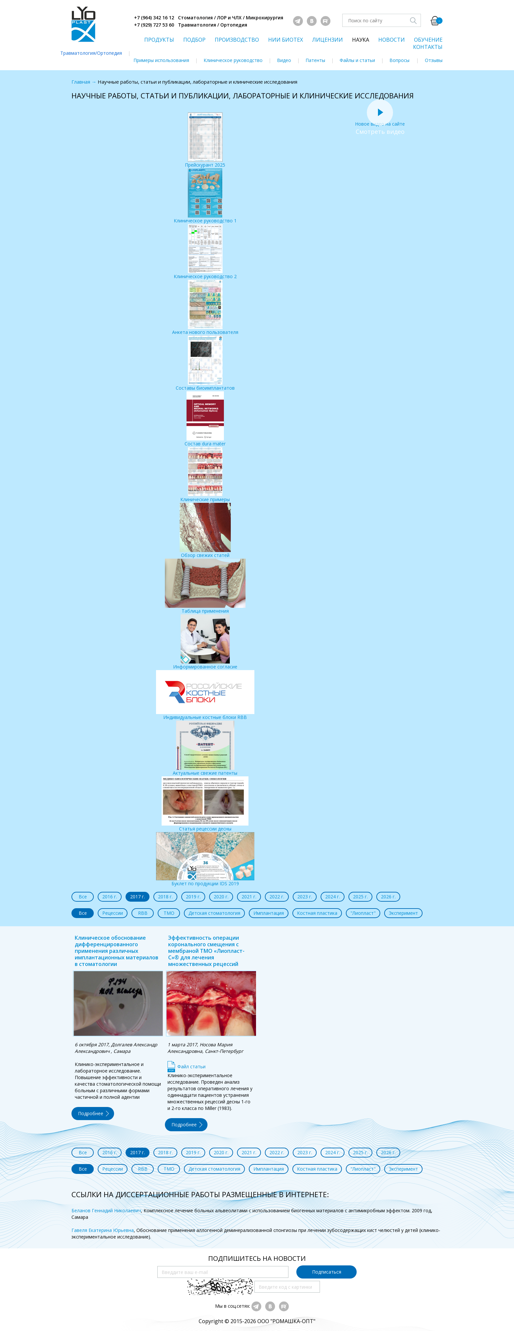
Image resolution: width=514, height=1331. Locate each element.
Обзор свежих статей (205, 530)
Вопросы (399, 60)
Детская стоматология (214, 913)
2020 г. (221, 896)
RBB (143, 913)
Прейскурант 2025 (205, 140)
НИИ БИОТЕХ (285, 39)
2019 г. (193, 896)
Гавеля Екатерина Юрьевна (102, 1230)
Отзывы (434, 60)
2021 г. (249, 896)
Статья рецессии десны (205, 804)
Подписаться (326, 1272)
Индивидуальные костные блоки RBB (205, 695)
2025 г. (360, 896)
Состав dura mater (205, 419)
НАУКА (360, 39)
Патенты (315, 60)
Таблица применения (205, 586)
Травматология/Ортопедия (91, 53)
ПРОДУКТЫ (159, 39)
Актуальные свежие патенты (205, 748)
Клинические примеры (205, 474)
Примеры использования (161, 60)
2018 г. (165, 896)
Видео (284, 60)
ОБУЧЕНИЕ (428, 39)
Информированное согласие (205, 642)
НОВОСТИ (391, 39)
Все (83, 896)
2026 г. (388, 896)
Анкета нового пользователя (205, 307)
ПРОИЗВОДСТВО (237, 39)
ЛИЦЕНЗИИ (327, 39)
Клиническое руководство (233, 60)
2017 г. (137, 896)
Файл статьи (191, 1066)
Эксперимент (403, 913)
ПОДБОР (194, 39)
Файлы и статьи (357, 60)
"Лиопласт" (363, 913)
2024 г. (332, 896)
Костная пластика (317, 913)
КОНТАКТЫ (428, 47)
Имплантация (268, 913)
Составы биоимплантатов (205, 363)
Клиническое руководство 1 (205, 196)
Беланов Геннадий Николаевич (106, 1210)
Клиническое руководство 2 (205, 251)
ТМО (169, 913)
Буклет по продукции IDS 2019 (205, 859)
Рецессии (112, 913)
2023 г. (304, 896)
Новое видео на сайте (380, 120)
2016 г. (109, 896)
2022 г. (276, 896)
